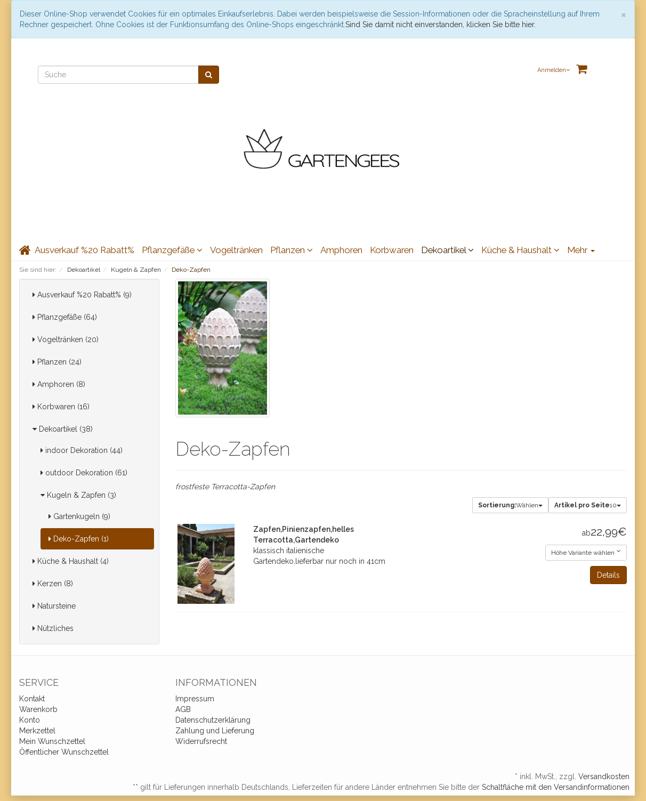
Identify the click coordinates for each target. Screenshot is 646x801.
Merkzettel (37, 730)
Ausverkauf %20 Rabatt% (84, 250)
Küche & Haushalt (520, 250)
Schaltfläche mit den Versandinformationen (555, 787)
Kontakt (32, 698)
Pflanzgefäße (172, 250)
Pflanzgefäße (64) (65, 317)
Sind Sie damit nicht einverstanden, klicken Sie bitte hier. (440, 24)
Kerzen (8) (53, 583)
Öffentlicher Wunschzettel (64, 752)
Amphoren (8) (59, 384)
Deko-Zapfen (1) (79, 539)
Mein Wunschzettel (52, 741)
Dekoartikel (447, 250)
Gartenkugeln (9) (79, 516)
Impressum (194, 698)
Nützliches (53, 628)
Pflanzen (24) (57, 362)
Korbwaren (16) (61, 406)
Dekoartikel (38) (63, 429)
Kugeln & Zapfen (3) (78, 495)
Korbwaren (392, 250)
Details (608, 575)
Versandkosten (603, 776)
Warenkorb (38, 709)
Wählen (510, 505)
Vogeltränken (236, 250)
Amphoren (341, 250)
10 (587, 505)
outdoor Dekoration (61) (84, 472)
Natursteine (54, 606)
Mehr (581, 250)
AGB (183, 709)
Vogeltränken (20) (66, 339)
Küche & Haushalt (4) (71, 561)
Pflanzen (291, 250)
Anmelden (553, 70)
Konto (29, 720)
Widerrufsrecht (201, 741)
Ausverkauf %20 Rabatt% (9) (82, 294)
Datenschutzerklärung (213, 720)
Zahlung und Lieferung (214, 730)
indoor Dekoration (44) (82, 450)
